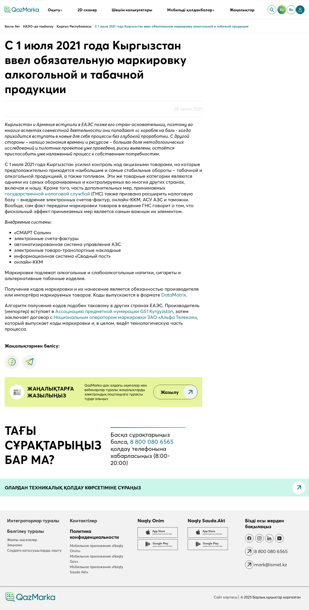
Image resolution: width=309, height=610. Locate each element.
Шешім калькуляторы (132, 10)
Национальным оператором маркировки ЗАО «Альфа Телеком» (125, 317)
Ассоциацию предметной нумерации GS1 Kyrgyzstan (114, 311)
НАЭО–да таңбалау (38, 26)
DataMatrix (173, 295)
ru (291, 10)
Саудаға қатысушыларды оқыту (34, 550)
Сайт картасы (226, 597)
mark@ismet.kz (270, 564)
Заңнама (14, 545)
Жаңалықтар (242, 10)
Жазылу (170, 392)
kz (282, 10)
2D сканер (87, 10)
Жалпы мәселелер (22, 540)
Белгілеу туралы (25, 531)
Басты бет (13, 26)
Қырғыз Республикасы (74, 26)
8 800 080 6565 (152, 441)
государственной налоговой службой (47, 194)
